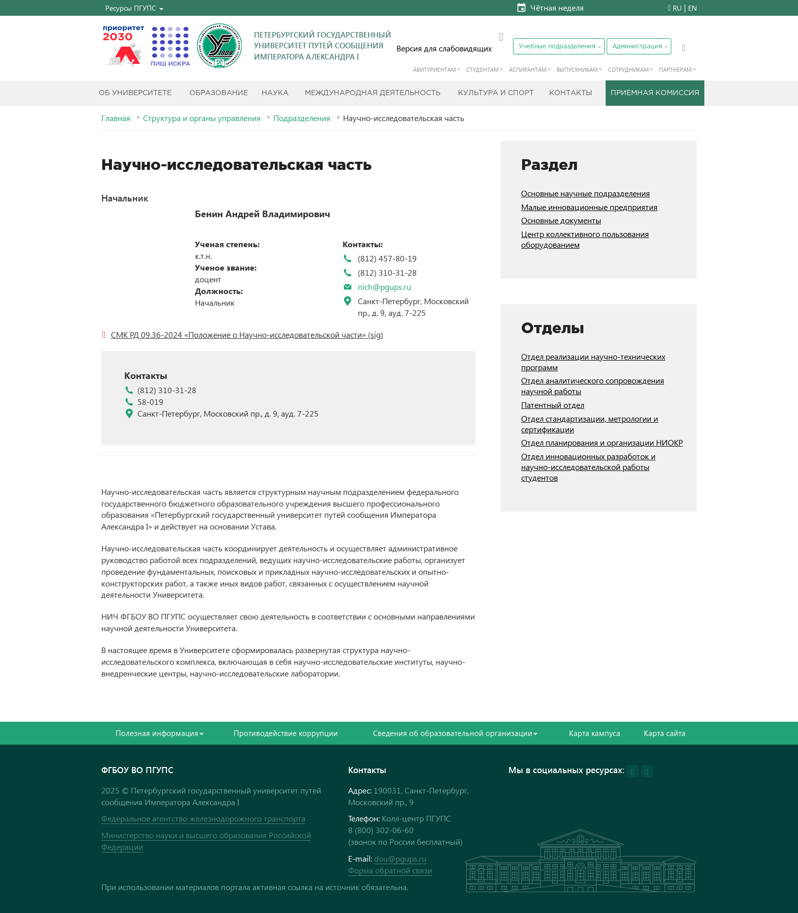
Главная (115, 118)
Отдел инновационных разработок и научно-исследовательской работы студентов (588, 467)
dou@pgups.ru (400, 858)
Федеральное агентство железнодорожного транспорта (203, 818)
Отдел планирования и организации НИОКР (602, 442)
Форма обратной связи (390, 870)
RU (677, 8)
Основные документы (561, 220)
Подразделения (301, 118)
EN (692, 8)
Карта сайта (665, 733)
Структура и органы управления (202, 118)
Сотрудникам (628, 69)
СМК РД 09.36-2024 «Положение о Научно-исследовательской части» (238, 334)
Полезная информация (160, 733)
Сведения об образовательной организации (455, 733)
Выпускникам (577, 69)
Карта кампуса (594, 733)
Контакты (570, 93)
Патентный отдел (552, 404)
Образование (218, 93)
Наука (275, 93)
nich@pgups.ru (384, 286)
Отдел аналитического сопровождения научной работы (592, 385)
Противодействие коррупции (286, 733)
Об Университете (135, 93)
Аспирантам (528, 69)
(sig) (374, 334)
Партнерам (675, 69)
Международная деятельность (372, 93)
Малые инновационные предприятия (589, 206)
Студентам (482, 69)
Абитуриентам (434, 69)
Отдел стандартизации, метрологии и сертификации (589, 423)
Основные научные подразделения (585, 193)
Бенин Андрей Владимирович (262, 214)
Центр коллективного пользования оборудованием (585, 239)
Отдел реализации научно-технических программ (593, 361)
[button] (134, 8)
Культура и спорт (496, 93)
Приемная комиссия (655, 93)
